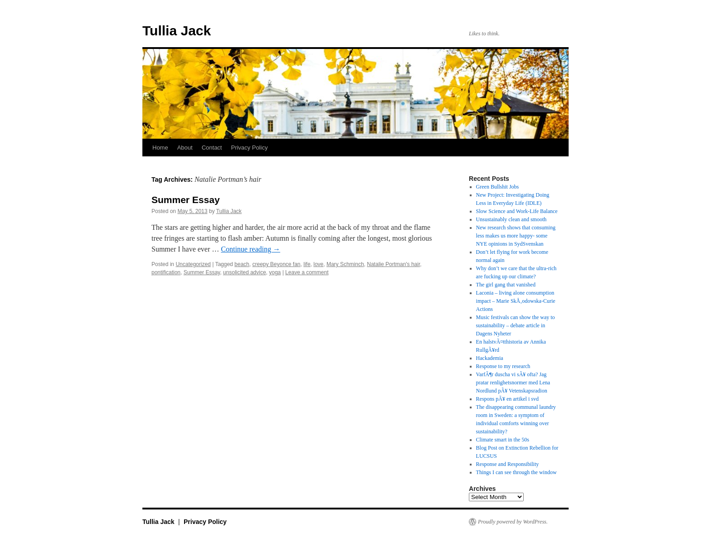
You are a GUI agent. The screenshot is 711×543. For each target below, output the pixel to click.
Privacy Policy (249, 147)
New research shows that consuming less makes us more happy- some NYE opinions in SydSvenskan (515, 235)
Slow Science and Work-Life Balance (517, 211)
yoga (275, 272)
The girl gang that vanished (506, 284)
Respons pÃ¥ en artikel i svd (507, 399)
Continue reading (250, 249)
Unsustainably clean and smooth (511, 219)
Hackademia (489, 358)
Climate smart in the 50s (502, 439)
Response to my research (503, 366)
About (185, 147)
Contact (212, 147)
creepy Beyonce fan (276, 264)
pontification (165, 272)
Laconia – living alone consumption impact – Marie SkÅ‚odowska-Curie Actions (515, 301)
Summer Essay (185, 199)
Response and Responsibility (507, 464)
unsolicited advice (244, 272)
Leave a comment (306, 272)
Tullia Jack (176, 30)
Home (160, 147)
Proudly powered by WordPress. (513, 522)
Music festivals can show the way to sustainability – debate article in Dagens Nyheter (515, 325)
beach (241, 264)
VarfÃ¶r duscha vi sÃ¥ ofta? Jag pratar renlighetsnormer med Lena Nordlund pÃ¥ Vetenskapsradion (513, 382)
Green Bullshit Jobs (497, 187)
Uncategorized (192, 264)
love (318, 264)
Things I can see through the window (516, 472)
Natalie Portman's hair (393, 264)
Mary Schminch (345, 264)
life (306, 264)
